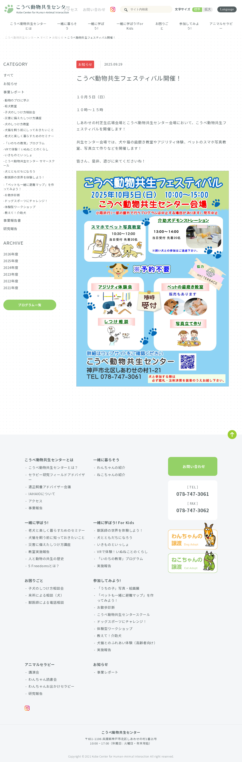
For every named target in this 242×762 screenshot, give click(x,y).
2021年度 (10, 287)
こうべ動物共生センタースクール (123, 614)
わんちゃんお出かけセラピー (51, 686)
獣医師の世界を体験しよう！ (25, 177)
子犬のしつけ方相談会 (20, 112)
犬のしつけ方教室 (17, 124)
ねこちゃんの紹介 (111, 474)
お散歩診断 (12, 195)
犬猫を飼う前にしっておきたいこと (29, 130)
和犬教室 (11, 106)
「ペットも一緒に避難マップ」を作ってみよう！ (125, 598)
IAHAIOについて (41, 493)
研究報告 (10, 228)
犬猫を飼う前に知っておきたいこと (56, 537)
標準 (197, 9)
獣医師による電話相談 (46, 602)
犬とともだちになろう (20, 171)
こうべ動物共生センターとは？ (53, 467)
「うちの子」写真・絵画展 (118, 588)
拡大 (208, 9)
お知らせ (85, 64)
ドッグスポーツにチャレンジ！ (26, 201)
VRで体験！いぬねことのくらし (27, 149)
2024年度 (10, 267)
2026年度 (10, 254)
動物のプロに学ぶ (17, 100)
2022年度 (10, 281)
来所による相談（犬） (46, 595)
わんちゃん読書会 (42, 679)
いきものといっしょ (18, 155)
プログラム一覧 (29, 305)
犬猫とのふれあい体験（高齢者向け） (126, 642)
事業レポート (14, 92)
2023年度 (10, 274)
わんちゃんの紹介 (111, 467)
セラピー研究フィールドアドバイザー (56, 477)
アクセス (70, 9)
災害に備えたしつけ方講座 (23, 118)
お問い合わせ (94, 9)
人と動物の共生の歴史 (46, 558)
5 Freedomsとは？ (43, 565)
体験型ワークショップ (20, 207)
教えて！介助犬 (15, 213)
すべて (8, 75)
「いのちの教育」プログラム (25, 143)
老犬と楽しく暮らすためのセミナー (29, 136)
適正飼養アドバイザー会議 (49, 486)
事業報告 (35, 507)
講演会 (33, 672)
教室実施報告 (39, 551)
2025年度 (10, 260)
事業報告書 (12, 220)
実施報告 (104, 565)
